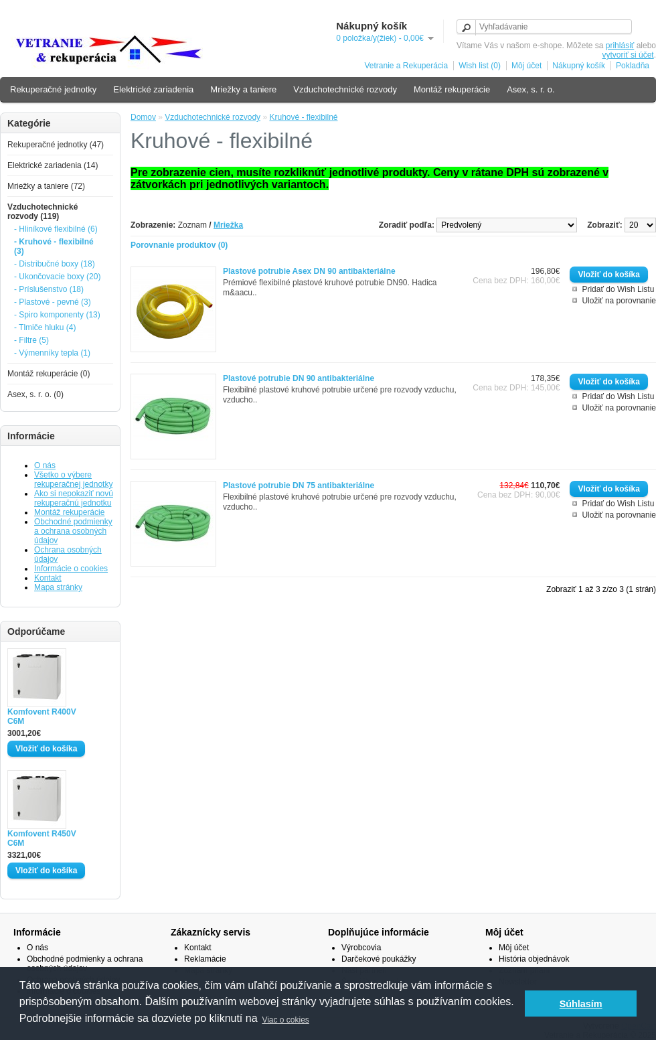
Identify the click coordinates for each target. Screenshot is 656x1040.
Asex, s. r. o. (531, 89)
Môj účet (526, 65)
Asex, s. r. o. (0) (35, 394)
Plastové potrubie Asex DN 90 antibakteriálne (309, 271)
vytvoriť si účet (627, 55)
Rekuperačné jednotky (53, 89)
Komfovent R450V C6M (41, 838)
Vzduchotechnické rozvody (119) (42, 211)
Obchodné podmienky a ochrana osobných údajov (73, 531)
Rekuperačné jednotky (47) (55, 144)
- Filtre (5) (31, 340)
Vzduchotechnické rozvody (345, 89)
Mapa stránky (58, 587)
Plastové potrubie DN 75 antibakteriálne (298, 485)
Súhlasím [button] (581, 1003)
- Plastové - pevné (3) (52, 302)
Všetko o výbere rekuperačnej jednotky (73, 479)
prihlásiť (620, 45)
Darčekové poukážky (378, 959)
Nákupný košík (578, 65)
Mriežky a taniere (243, 89)
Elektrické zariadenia (153, 89)
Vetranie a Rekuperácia (406, 65)
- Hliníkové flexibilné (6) (56, 229)
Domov (143, 117)
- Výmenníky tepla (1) (52, 353)
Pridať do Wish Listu (618, 289)
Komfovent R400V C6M (41, 716)
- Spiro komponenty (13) (57, 314)
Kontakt (48, 578)
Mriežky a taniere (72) (46, 186)
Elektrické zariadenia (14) (52, 165)
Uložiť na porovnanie (619, 300)
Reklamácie (205, 959)
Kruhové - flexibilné (303, 117)
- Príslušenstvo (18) (49, 289)
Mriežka (228, 225)
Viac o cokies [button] (285, 1020)
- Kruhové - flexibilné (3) (54, 246)
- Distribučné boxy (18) (54, 264)
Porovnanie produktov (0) (179, 245)
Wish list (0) (480, 65)
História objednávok (534, 959)
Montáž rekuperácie (452, 89)
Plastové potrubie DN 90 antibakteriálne (298, 378)
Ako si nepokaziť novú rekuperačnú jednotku (73, 498)
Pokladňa (632, 65)
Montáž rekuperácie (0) (48, 373)
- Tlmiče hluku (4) (45, 327)
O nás (45, 465)
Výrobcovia (361, 947)
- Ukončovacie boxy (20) (57, 276)
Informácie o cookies (71, 568)
